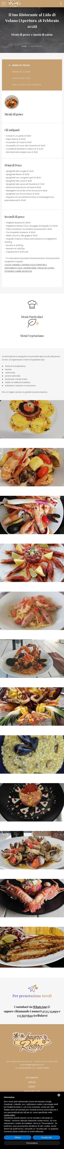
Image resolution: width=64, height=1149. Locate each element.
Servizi (32, 1082)
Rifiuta (17, 1137)
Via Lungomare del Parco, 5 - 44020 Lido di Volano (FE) (32, 1061)
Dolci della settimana (26, 84)
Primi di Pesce (13, 165)
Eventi (32, 1086)
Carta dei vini (21, 78)
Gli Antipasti (12, 130)
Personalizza (32, 1143)
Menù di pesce (21, 65)
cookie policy (9, 1115)
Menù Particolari (32, 317)
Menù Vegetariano (32, 336)
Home (24, 46)
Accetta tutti (46, 1137)
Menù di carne (21, 71)
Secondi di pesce (14, 217)
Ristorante (32, 1077)
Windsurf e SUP (32, 1091)
